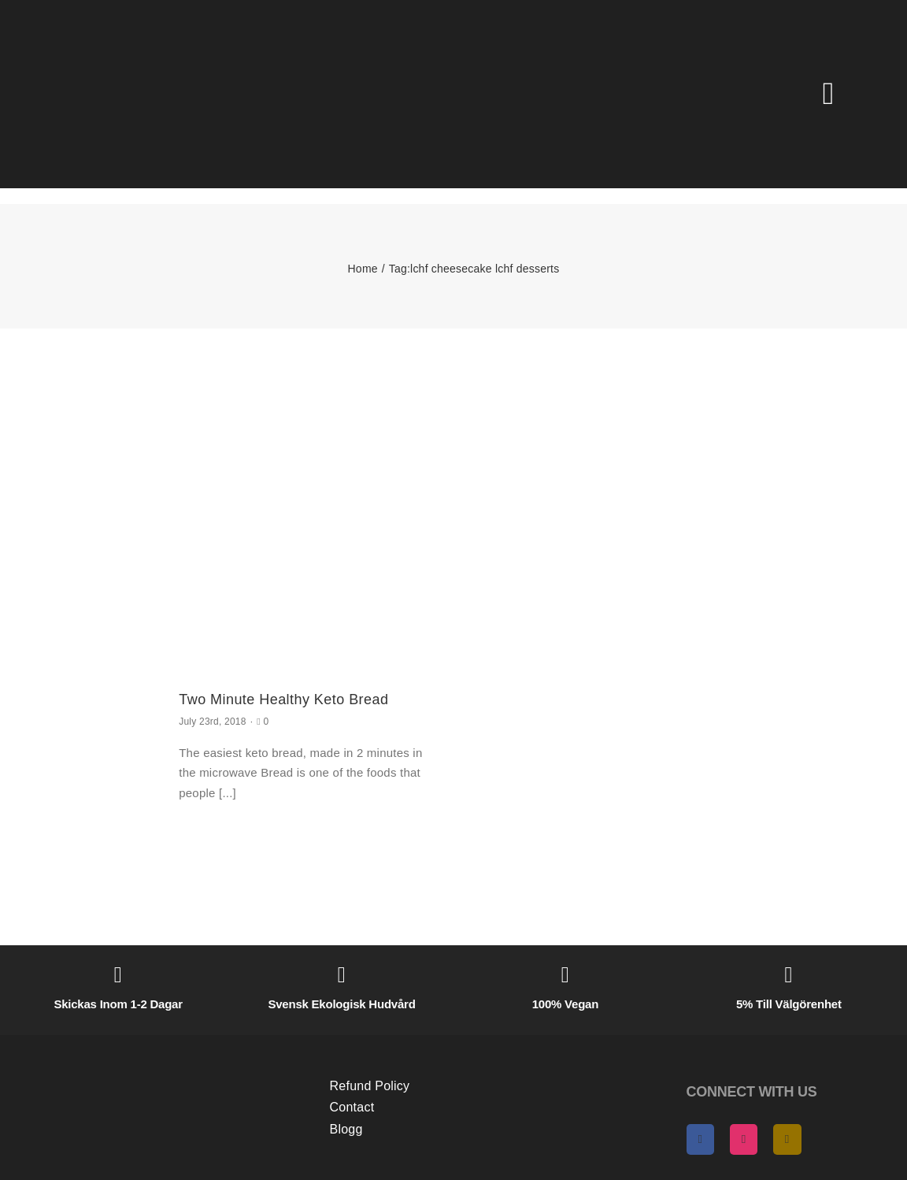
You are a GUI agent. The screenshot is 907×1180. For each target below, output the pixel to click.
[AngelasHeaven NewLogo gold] (155, 1049)
